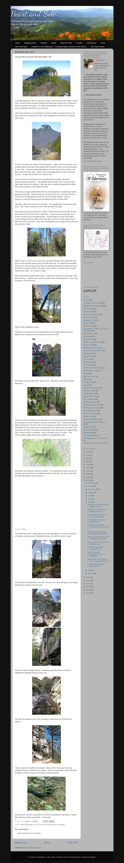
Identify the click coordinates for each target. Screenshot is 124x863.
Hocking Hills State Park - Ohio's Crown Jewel (97, 516)
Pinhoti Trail (88, 427)
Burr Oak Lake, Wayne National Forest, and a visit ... (98, 527)
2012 (88, 590)
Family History (89, 356)
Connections (91, 43)
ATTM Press (88, 309)
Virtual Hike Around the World (94, 443)
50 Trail (86, 300)
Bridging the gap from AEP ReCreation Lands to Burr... (98, 533)
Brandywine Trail (90, 320)
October (91, 486)
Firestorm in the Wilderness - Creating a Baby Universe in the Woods (58, 47)
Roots (103, 43)
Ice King (86, 385)
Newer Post (21, 842)
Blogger (93, 857)
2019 (88, 474)
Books (53, 43)
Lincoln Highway (89, 393)
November (92, 483)
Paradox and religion (91, 419)
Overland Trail (89, 416)
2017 (88, 480)
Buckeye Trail (88, 326)
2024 (88, 458)
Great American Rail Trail (93, 368)
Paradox (43, 43)
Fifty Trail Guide (21, 47)
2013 (88, 587)
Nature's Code (66, 43)
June (90, 499)
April (90, 570)
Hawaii (86, 373)
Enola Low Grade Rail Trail (93, 350)
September (92, 489)
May (89, 502)
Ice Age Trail (88, 382)
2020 (88, 471)
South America (89, 430)
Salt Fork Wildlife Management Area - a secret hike (96, 554)
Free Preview (88, 365)
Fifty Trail (87, 359)
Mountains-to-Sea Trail (34, 824)
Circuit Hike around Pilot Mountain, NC (96, 565)
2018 (88, 477)
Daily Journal (88, 339)
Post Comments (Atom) (33, 848)
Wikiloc (24, 529)
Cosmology (88, 336)
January (91, 573)
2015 (88, 580)
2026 (88, 452)
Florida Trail (88, 362)
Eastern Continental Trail (92, 342)
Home (17, 43)
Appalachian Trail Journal (93, 306)
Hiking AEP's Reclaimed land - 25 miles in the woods (98, 538)
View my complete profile (93, 161)
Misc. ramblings (89, 399)
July (89, 495)
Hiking (23, 824)
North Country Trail (90, 413)
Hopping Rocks (30, 43)
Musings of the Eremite (92, 408)
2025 (88, 455)
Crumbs (79, 43)
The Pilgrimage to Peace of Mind (95, 438)
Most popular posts (90, 402)
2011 (88, 593)
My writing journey (90, 411)
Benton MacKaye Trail (91, 314)
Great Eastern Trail (90, 371)
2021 (88, 468)
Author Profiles (89, 311)
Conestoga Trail (89, 333)
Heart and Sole (33, 14)
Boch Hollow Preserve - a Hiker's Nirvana (97, 521)
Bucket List (87, 323)
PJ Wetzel (100, 60)
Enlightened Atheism (91, 348)
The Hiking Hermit (90, 435)
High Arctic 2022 (89, 376)
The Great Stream (97, 47)
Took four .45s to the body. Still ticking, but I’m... (97, 510)
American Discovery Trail (92, 303)
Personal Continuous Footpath (54, 824)
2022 (88, 464)
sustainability (88, 433)
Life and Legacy (89, 390)
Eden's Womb (89, 345)
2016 (88, 577)
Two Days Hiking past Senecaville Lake (95, 548)
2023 (88, 461)
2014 (88, 583)
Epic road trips (89, 353)
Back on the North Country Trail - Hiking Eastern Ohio (98, 560)
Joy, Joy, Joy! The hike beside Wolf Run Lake (98, 543)
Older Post (72, 842)
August (91, 492)
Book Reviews (89, 317)
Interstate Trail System (92, 388)
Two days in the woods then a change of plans (98, 505)
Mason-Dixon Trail (90, 396)
